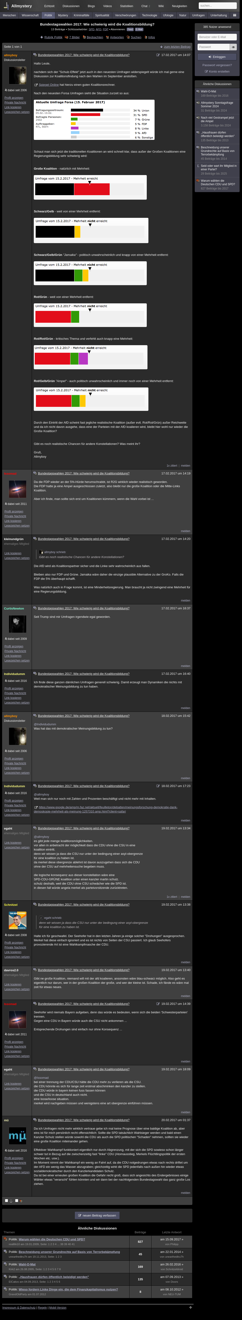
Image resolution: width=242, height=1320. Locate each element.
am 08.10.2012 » (171, 1289)
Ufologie (168, 15)
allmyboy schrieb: (52, 552)
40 (69, 1244)
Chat (146, 6)
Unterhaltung (219, 15)
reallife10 (14, 1244)
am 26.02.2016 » (171, 1264)
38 (61, 1244)
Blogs (91, 6)
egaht (8, 828)
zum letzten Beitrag (177, 46)
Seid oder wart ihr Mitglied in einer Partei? (217, 170)
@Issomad (41, 1077)
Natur (182, 15)
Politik (48, 15)
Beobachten (95, 37)
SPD (91, 29)
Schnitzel (10, 905)
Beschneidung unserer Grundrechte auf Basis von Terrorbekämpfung (69, 1252)
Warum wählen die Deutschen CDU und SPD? (52, 1239)
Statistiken (126, 6)
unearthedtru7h (18, 1256)
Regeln (42, 1307)
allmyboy (10, 55)
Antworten (117, 37)
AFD (98, 29)
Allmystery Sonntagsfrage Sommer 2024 (217, 106)
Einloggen (219, 57)
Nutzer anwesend (217, 27)
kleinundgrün (13, 539)
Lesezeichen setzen (17, 112)
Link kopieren (12, 107)
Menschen (9, 15)
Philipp (174, 1244)
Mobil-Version (57, 1307)
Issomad (10, 473)
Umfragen (198, 15)
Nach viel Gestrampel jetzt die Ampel (217, 121)
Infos (151, 37)
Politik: (14, 1239)
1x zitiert (172, 465)
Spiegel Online (49, 84)
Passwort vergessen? (217, 65)
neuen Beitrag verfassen (99, 1215)
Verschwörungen (125, 15)
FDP (105, 29)
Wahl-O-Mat (27, 1264)
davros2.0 (11, 970)
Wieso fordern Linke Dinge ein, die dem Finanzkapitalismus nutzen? (68, 1289)
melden (185, 465)
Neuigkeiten (179, 6)
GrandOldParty (18, 1294)
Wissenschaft (30, 15)
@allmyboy (41, 794)
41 (73, 1244)
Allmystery (21, 6)
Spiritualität (102, 15)
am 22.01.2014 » (171, 1252)
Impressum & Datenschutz (19, 1307)
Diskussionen (71, 6)
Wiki (161, 6)
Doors (174, 1281)
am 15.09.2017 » (171, 1239)
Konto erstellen (219, 71)
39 (65, 1244)
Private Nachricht (15, 102)
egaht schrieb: (50, 918)
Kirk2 (12, 1269)
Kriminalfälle (81, 15)
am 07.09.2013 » (171, 1277)
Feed (130, 29)
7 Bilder (74, 37)
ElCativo (14, 1281)
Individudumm (14, 674)
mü (6, 1120)
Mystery (63, 15)
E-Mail (139, 29)
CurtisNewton (14, 608)
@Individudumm (45, 724)
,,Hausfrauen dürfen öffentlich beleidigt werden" (54, 1277)
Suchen (136, 37)
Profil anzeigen (13, 97)
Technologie (149, 15)
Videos (107, 6)
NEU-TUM (174, 1294)
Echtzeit (49, 6)
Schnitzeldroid (174, 1269)
